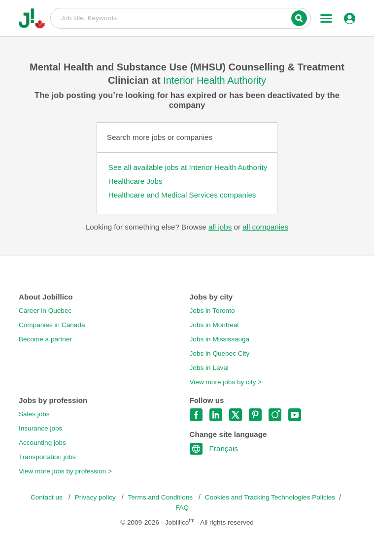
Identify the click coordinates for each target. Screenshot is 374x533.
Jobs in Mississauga (220, 339)
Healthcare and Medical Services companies (182, 195)
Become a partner (45, 339)
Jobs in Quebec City (220, 353)
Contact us (48, 497)
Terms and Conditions (161, 497)
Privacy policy (96, 497)
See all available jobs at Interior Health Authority (188, 167)
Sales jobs (34, 414)
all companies (265, 227)
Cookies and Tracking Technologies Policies (270, 497)
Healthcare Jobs (135, 181)
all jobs (220, 227)
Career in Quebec (45, 310)
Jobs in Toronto (212, 310)
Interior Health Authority (214, 80)
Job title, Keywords (180, 18)
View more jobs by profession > (65, 471)
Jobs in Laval (209, 367)
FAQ (182, 507)
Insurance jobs (40, 428)
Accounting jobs (42, 442)
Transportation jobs (47, 457)
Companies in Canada (52, 325)
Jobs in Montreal (214, 325)
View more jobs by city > (226, 382)
